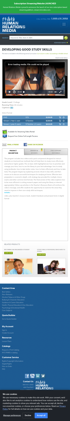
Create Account (7, 333)
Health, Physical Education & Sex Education (17, 305)
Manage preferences (12, 415)
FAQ (3, 369)
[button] (35, 79)
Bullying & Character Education (13, 300)
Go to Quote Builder (9, 319)
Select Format (7, 113)
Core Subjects (7, 310)
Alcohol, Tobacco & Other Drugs (13, 297)
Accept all (41, 415)
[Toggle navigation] (64, 24)
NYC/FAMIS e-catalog (9, 352)
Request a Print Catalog (10, 350)
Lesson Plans (6, 341)
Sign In (4, 330)
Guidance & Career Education (12, 302)
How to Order (7, 366)
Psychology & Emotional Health (13, 308)
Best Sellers (6, 292)
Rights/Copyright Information (12, 361)
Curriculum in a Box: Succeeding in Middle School (52, 53)
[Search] (36, 37)
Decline (28, 415)
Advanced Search (60, 43)
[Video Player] (35, 79)
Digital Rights (7, 364)
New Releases (7, 294)
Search (5, 38)
